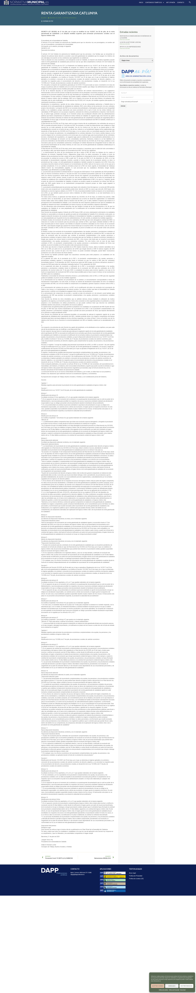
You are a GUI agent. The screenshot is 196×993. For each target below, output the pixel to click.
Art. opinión (170, 3)
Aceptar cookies (157, 986)
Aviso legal (183, 990)
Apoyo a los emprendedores (130, 47)
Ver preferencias (186, 986)
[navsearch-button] (189, 2)
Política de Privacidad (174, 990)
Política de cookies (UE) (136, 879)
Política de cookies (163, 990)
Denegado (171, 986)
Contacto (180, 3)
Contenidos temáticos (154, 2)
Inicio (141, 3)
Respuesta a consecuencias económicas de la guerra (135, 37)
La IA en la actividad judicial (130, 43)
